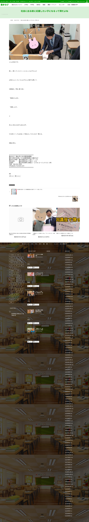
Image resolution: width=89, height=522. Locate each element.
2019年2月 (67, 421)
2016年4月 (67, 477)
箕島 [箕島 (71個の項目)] (17, 284)
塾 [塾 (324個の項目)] (10, 261)
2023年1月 (67, 321)
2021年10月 (68, 358)
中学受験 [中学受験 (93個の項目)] (12, 248)
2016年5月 (67, 475)
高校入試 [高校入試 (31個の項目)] (12, 292)
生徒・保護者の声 (73, 5)
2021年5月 (67, 367)
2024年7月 (67, 282)
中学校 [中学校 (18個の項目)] (18, 248)
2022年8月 (67, 333)
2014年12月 (68, 494)
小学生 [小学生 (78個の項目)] (11, 266)
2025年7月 (67, 255)
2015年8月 (67, 484)
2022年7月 (67, 336)
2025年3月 (67, 265)
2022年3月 (67, 345)
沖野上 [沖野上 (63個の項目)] (21, 277)
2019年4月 (67, 416)
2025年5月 (67, 260)
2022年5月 (67, 340)
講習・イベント (52, 5)
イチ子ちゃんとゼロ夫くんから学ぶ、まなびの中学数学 (39, 267)
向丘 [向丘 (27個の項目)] (21, 255)
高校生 (38, 5)
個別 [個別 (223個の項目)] (21, 250)
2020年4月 (67, 387)
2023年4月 (67, 314)
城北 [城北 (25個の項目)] (17, 258)
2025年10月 (68, 248)
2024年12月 (68, 272)
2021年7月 (67, 362)
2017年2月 (67, 462)
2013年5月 (67, 506)
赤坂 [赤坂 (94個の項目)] (17, 287)
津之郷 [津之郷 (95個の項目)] (11, 279)
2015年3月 (67, 489)
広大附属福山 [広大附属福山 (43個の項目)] (12, 271)
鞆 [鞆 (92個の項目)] (17, 290)
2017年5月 (67, 455)
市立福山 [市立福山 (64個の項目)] (12, 269)
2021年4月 (67, 370)
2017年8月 (67, 453)
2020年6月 (67, 382)
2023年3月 (67, 316)
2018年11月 (68, 426)
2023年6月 (67, 309)
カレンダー (62, 5)
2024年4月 (67, 289)
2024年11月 (68, 275)
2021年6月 (67, 365)
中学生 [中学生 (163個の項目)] (11, 250)
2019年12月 (68, 397)
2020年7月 (67, 379)
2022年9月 (67, 331)
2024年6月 (67, 284)
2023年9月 (67, 304)
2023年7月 (67, 306)
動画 (44, 5)
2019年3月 (67, 418)
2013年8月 (67, 504)
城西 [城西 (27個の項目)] (21, 258)
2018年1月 (67, 443)
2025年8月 (67, 253)
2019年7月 (67, 409)
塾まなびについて (17, 5)
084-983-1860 (82, 1)
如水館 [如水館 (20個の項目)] (18, 263)
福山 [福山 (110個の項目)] (21, 282)
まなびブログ (74, 1)
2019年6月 (67, 411)
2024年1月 (67, 297)
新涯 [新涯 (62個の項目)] (19, 271)
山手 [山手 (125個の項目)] (17, 266)
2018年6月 (67, 433)
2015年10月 (68, 479)
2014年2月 (67, 501)
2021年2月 (67, 375)
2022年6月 (67, 338)
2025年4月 (67, 262)
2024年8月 (67, 280)
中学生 (32, 5)
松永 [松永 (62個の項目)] (11, 277)
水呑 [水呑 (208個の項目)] (16, 277)
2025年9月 (67, 250)
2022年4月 (67, 343)
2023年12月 (68, 299)
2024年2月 (67, 294)
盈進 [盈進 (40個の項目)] (16, 282)
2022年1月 (67, 350)
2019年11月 (68, 399)
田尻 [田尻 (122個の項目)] (11, 282)
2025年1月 (67, 270)
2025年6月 (67, 258)
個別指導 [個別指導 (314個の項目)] (12, 253)
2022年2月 (67, 348)
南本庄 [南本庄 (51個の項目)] (11, 255)
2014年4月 (67, 499)
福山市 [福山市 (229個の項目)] (11, 284)
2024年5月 (67, 287)
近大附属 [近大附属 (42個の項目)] (12, 290)
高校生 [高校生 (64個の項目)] (18, 292)
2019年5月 (67, 414)
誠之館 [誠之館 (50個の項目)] (11, 287)
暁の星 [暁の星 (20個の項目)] (17, 274)
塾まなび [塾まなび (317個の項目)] (16, 261)
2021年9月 (67, 360)
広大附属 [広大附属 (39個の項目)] (18, 269)
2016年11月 (68, 467)
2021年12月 (68, 353)
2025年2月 (67, 267)
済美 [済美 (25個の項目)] (17, 279)
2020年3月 (67, 389)
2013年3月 (67, 509)
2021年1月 (67, 377)
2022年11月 (68, 326)
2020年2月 (67, 392)
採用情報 (69, 1)
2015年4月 (67, 487)
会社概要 (62, 1)
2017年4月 (67, 457)
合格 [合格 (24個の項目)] (17, 255)
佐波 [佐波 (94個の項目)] (17, 250)
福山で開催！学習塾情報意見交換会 (39, 303)
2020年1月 (67, 394)
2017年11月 (68, 445)
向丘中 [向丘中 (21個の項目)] (11, 258)
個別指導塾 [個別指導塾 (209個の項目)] (19, 253)
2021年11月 (68, 355)
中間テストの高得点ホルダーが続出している (64, 226)
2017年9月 (67, 450)
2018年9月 (67, 431)
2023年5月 (67, 311)
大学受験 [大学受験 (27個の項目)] (12, 263)
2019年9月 (67, 404)
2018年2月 (67, 440)
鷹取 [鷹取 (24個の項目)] (11, 295)
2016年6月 (67, 472)
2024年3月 (67, 292)
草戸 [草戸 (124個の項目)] (21, 284)
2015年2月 (67, 492)
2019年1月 (67, 423)
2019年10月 (68, 401)
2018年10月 (68, 428)
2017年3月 (67, 460)
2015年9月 (67, 482)
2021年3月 (67, 372)
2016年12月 (68, 465)
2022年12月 (68, 323)
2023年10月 (68, 301)
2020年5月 (67, 384)
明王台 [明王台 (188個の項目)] (11, 274)
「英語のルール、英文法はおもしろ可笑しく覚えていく (39, 323)
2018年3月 (67, 438)
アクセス (65, 1)
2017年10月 (68, 448)
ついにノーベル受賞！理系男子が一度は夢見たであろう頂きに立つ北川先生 (39, 286)
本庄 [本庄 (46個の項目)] (22, 274)
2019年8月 (67, 406)
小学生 (26, 5)
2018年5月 (67, 436)
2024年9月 (67, 277)
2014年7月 (67, 496)
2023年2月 (67, 319)
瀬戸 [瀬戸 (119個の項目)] (21, 279)
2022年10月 (68, 328)
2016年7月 (67, 470)
